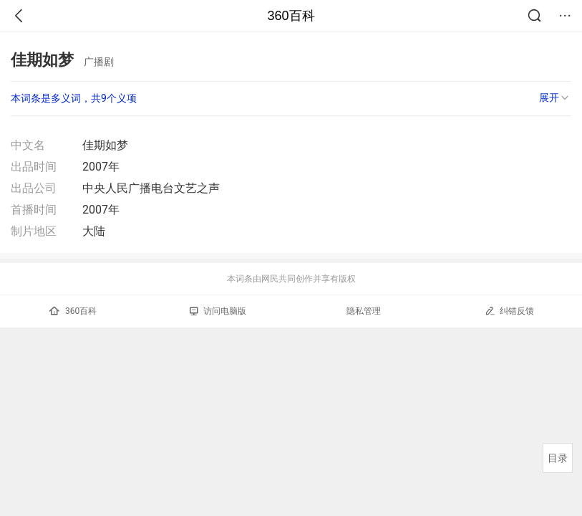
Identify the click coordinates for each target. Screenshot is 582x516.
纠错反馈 (509, 310)
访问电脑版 (218, 311)
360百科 (290, 16)
